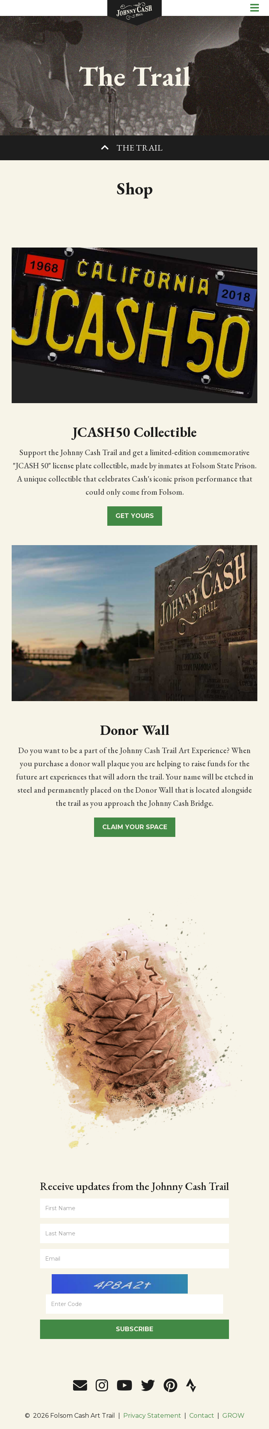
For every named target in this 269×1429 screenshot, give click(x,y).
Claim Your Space (134, 827)
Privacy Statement (152, 1415)
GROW (233, 1415)
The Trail (139, 147)
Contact (201, 1415)
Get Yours (134, 516)
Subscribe (134, 1329)
